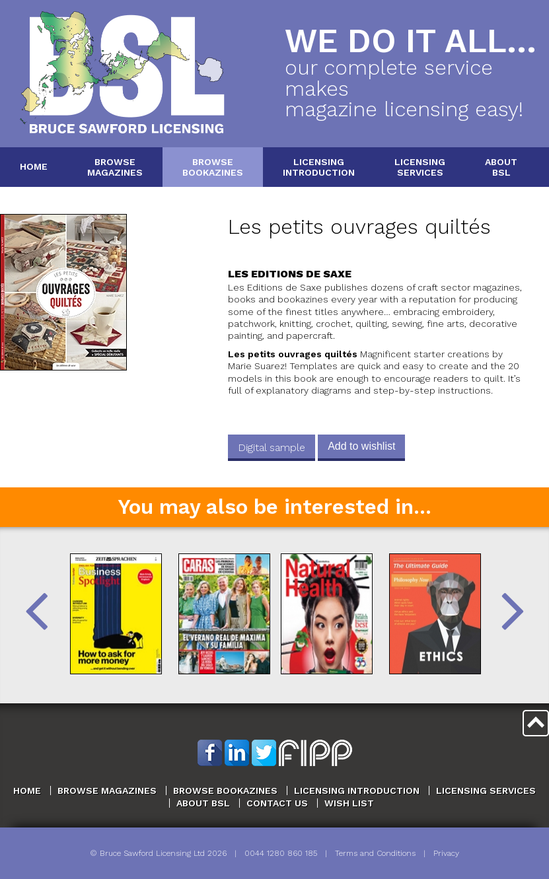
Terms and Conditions (375, 853)
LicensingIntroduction (319, 167)
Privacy (446, 853)
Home (34, 166)
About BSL (203, 803)
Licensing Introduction (357, 790)
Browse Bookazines (225, 790)
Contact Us (277, 803)
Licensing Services (486, 790)
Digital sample (271, 447)
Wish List (349, 803)
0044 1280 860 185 (280, 853)
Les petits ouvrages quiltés (359, 227)
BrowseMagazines (115, 167)
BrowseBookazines (212, 167)
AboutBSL (501, 167)
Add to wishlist (361, 446)
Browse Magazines (107, 790)
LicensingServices (419, 167)
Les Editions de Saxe (289, 273)
